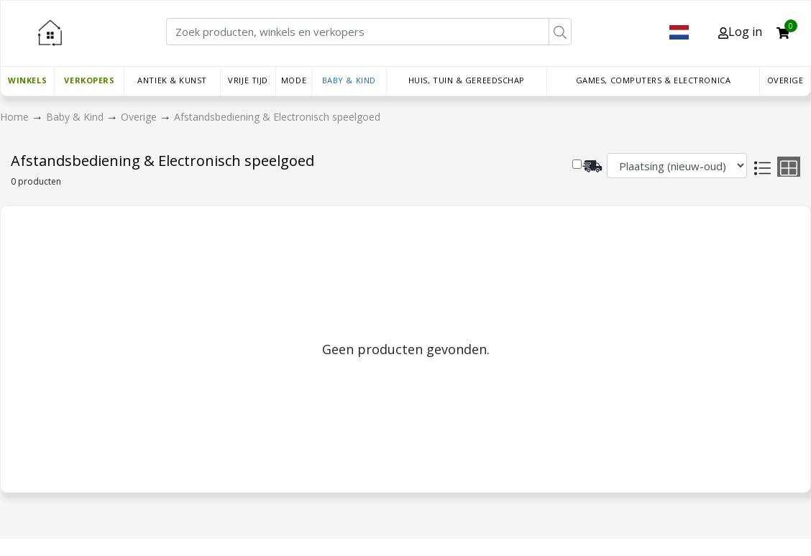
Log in (740, 32)
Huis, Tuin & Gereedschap (466, 80)
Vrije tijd (248, 80)
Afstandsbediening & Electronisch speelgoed (277, 117)
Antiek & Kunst (172, 80)
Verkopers (89, 80)
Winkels (27, 80)
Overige (785, 80)
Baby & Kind (349, 80)
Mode (293, 80)
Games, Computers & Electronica (653, 80)
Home (16, 117)
